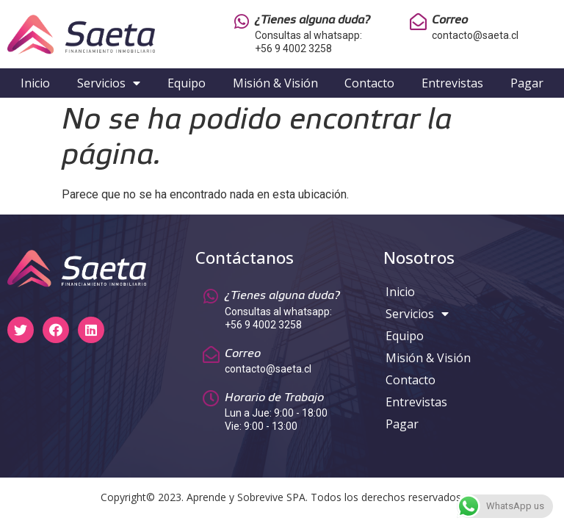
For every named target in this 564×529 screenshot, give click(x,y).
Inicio (35, 83)
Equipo (186, 83)
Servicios (108, 83)
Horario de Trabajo (274, 397)
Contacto (369, 83)
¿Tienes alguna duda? (312, 20)
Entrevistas (452, 83)
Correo (450, 20)
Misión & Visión (275, 83)
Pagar (526, 83)
